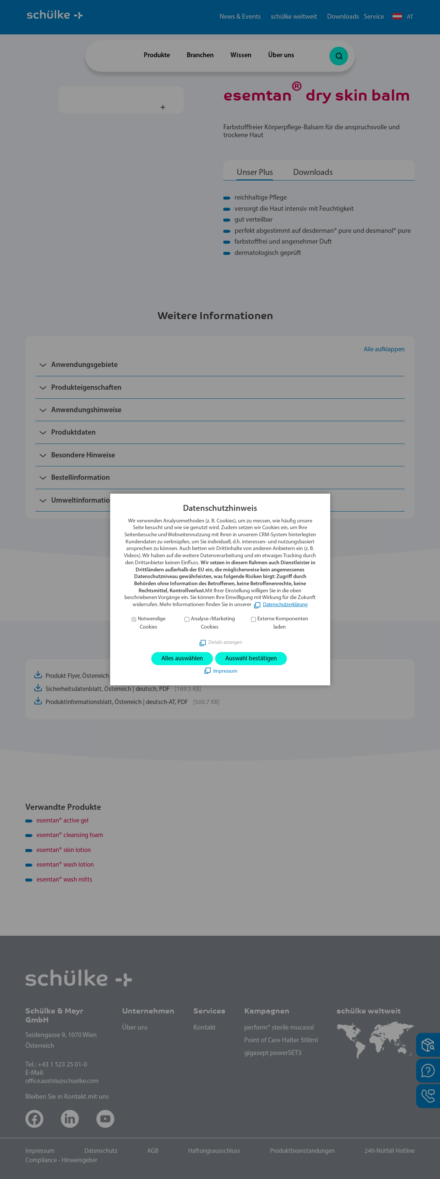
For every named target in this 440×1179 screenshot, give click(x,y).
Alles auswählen (179, 658)
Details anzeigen (225, 642)
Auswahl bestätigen (253, 658)
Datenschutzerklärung (285, 604)
